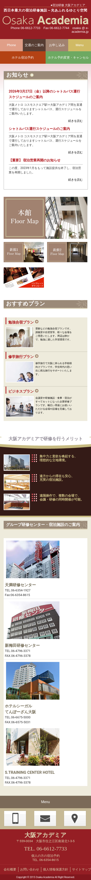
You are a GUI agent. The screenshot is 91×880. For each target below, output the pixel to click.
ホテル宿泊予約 (23, 57)
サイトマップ (81, 869)
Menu (80, 45)
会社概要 (10, 869)
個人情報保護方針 (55, 869)
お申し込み (57, 45)
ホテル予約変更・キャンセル (68, 57)
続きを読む (75, 121)
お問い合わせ (29, 869)
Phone (11, 45)
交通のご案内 (34, 45)
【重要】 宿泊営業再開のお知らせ (34, 160)
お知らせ (17, 75)
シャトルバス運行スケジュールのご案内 (39, 129)
